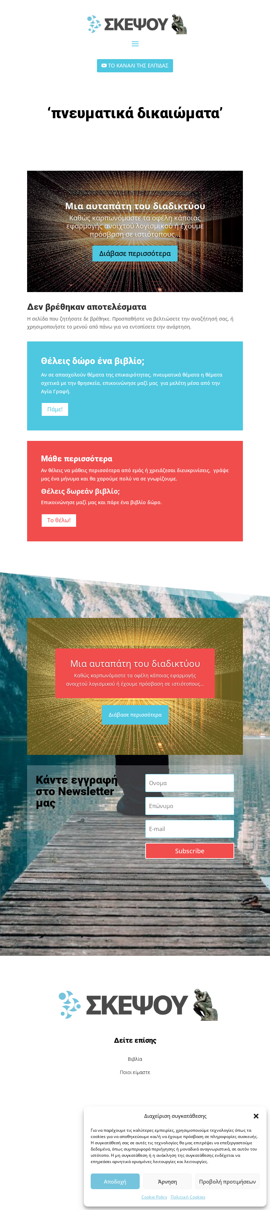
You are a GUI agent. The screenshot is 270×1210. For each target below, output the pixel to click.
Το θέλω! (59, 520)
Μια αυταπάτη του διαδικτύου (135, 214)
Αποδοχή (115, 1181)
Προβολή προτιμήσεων (227, 1181)
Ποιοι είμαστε (135, 1072)
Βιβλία (135, 1059)
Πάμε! (55, 409)
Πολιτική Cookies (188, 1197)
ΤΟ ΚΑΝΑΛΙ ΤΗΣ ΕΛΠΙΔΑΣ (138, 65)
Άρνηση (167, 1181)
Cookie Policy (154, 1197)
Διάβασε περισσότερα (135, 261)
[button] (256, 1116)
